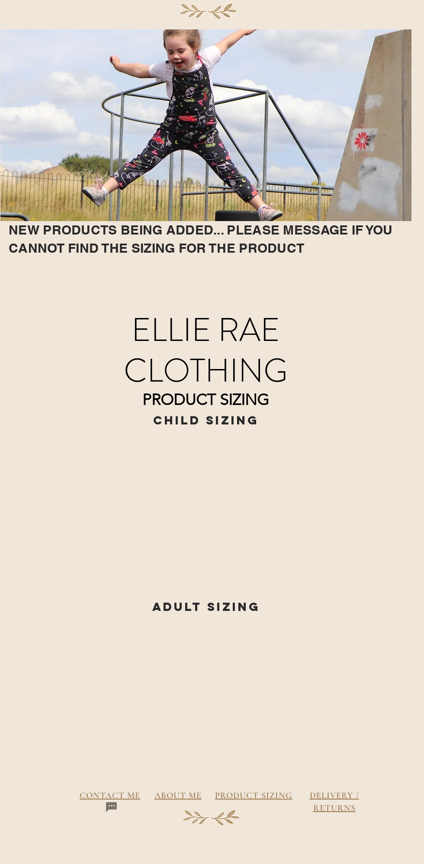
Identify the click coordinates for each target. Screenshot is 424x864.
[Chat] (111, 807)
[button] (110, 499)
